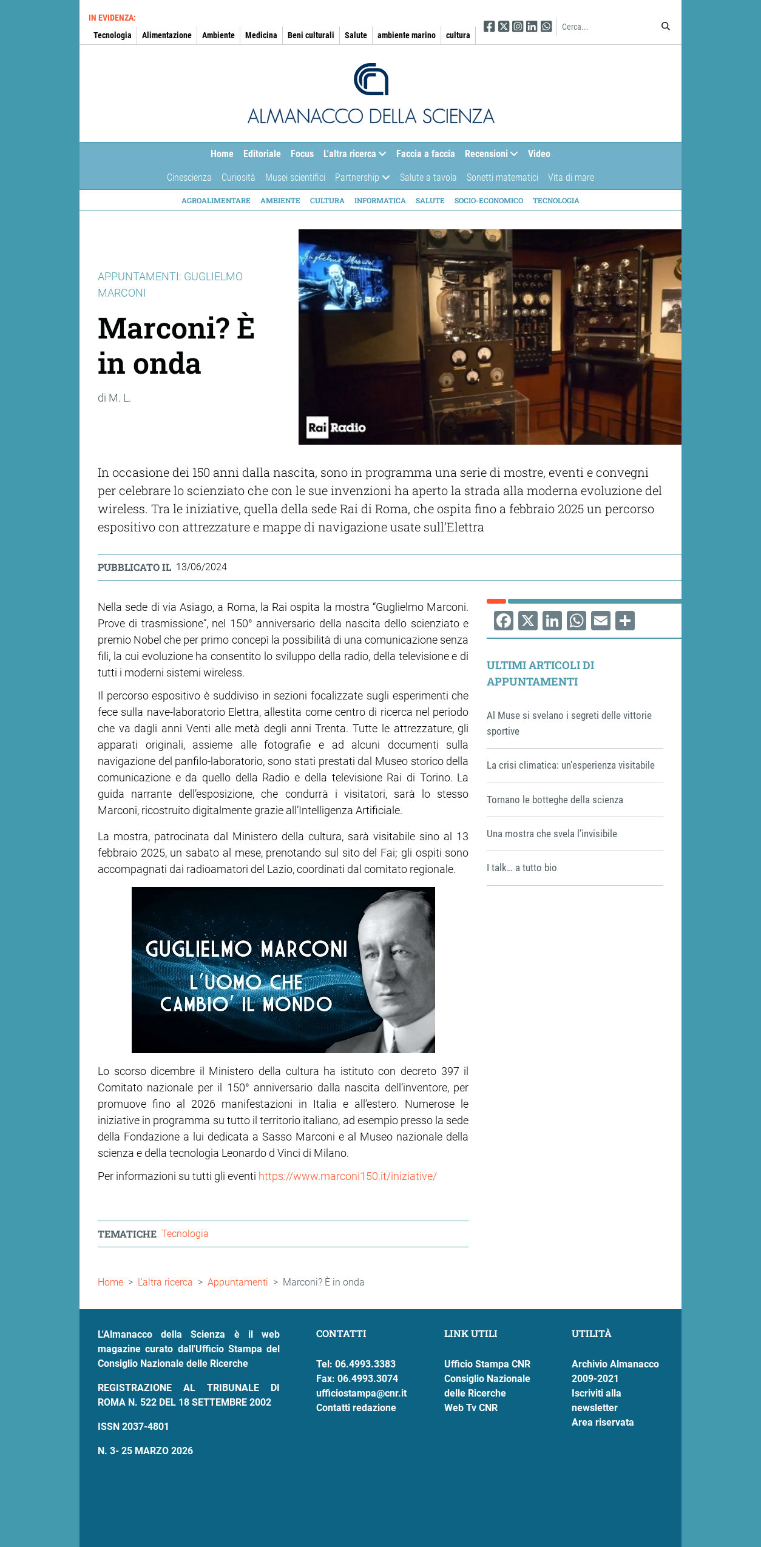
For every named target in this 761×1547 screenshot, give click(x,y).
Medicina (261, 35)
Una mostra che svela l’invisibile (552, 833)
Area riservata (603, 1422)
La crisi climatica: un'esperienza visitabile (571, 765)
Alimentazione (167, 35)
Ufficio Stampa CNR (487, 1364)
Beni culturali (311, 35)
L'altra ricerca (353, 157)
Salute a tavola (428, 177)
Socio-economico (489, 200)
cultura (458, 35)
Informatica (380, 200)
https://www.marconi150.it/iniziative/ (348, 1176)
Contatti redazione (356, 1408)
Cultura (327, 200)
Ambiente (218, 35)
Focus (302, 154)
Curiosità (238, 177)
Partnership (360, 180)
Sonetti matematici (502, 177)
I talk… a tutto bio (522, 867)
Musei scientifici (295, 177)
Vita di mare (571, 177)
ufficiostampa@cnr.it (361, 1393)
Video (539, 154)
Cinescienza (189, 177)
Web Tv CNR (471, 1408)
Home (222, 154)
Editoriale (262, 154)
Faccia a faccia (425, 154)
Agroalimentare (216, 200)
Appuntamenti (238, 1282)
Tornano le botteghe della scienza (555, 800)
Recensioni (489, 157)
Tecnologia (112, 35)
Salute (356, 35)
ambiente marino (406, 35)
